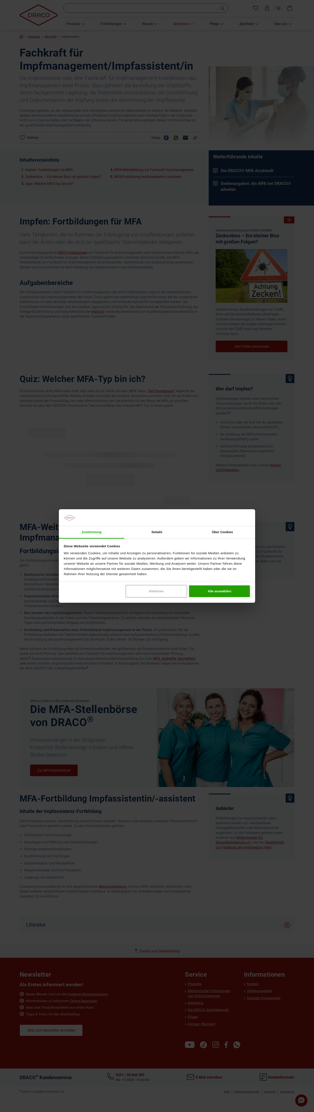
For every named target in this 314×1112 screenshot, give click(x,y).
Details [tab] (157, 532)
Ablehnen (156, 591)
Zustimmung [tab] (91, 532)
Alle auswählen (219, 591)
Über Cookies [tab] (222, 532)
